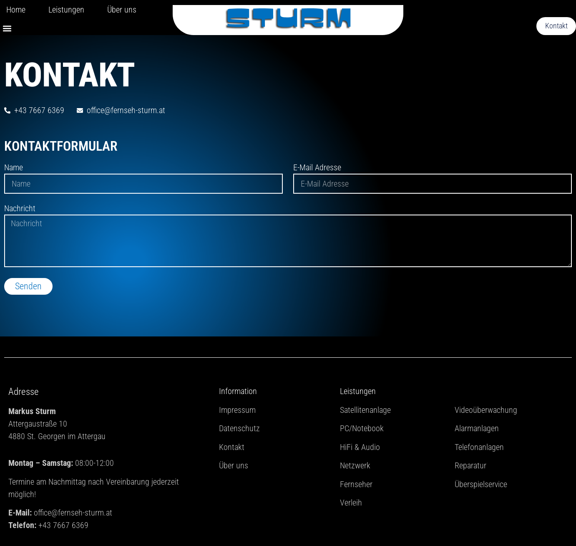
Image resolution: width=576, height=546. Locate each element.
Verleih (351, 503)
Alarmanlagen (477, 428)
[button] (7, 28)
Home (15, 10)
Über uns (121, 10)
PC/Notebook (362, 428)
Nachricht (19, 208)
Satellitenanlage (365, 410)
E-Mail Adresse (317, 167)
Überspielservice (481, 484)
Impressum (237, 410)
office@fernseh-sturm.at (73, 513)
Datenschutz (239, 428)
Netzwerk (355, 465)
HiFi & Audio (360, 447)
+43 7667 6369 (63, 525)
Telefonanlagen (479, 447)
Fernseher (356, 484)
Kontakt (231, 447)
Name (13, 167)
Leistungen (66, 10)
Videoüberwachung (486, 410)
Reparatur (470, 465)
